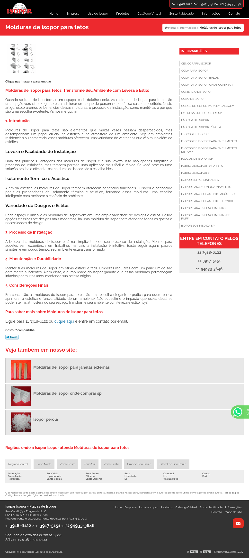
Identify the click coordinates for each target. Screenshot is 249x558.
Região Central (18, 464)
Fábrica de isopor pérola (201, 127)
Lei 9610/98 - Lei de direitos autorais (43, 495)
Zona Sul (90, 464)
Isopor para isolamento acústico (208, 194)
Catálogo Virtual (149, 13)
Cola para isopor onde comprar (206, 84)
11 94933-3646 (228, 4)
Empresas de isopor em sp (201, 113)
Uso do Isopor (98, 13)
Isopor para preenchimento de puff (205, 216)
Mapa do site (233, 512)
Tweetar (12, 337)
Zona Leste (111, 464)
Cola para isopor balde (200, 77)
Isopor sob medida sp (197, 225)
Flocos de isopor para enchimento (209, 141)
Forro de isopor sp (196, 172)
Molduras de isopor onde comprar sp (67, 393)
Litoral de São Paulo (173, 464)
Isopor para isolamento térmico (207, 201)
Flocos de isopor (195, 134)
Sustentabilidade (181, 13)
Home (53, 13)
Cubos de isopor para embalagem (207, 106)
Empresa (73, 13)
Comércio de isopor (197, 91)
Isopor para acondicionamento (206, 187)
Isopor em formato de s (200, 180)
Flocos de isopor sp (197, 158)
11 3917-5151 (203, 4)
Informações (211, 13)
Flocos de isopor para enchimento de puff (209, 149)
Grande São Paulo (139, 464)
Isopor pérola (45, 419)
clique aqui (64, 321)
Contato (234, 13)
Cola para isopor (194, 70)
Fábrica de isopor (195, 120)
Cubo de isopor (193, 99)
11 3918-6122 (182, 4)
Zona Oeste (67, 464)
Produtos (122, 13)
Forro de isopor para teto (202, 165)
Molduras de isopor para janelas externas (71, 367)
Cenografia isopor (196, 63)
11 (18, 525)
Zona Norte (44, 464)
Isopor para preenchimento (203, 208)
